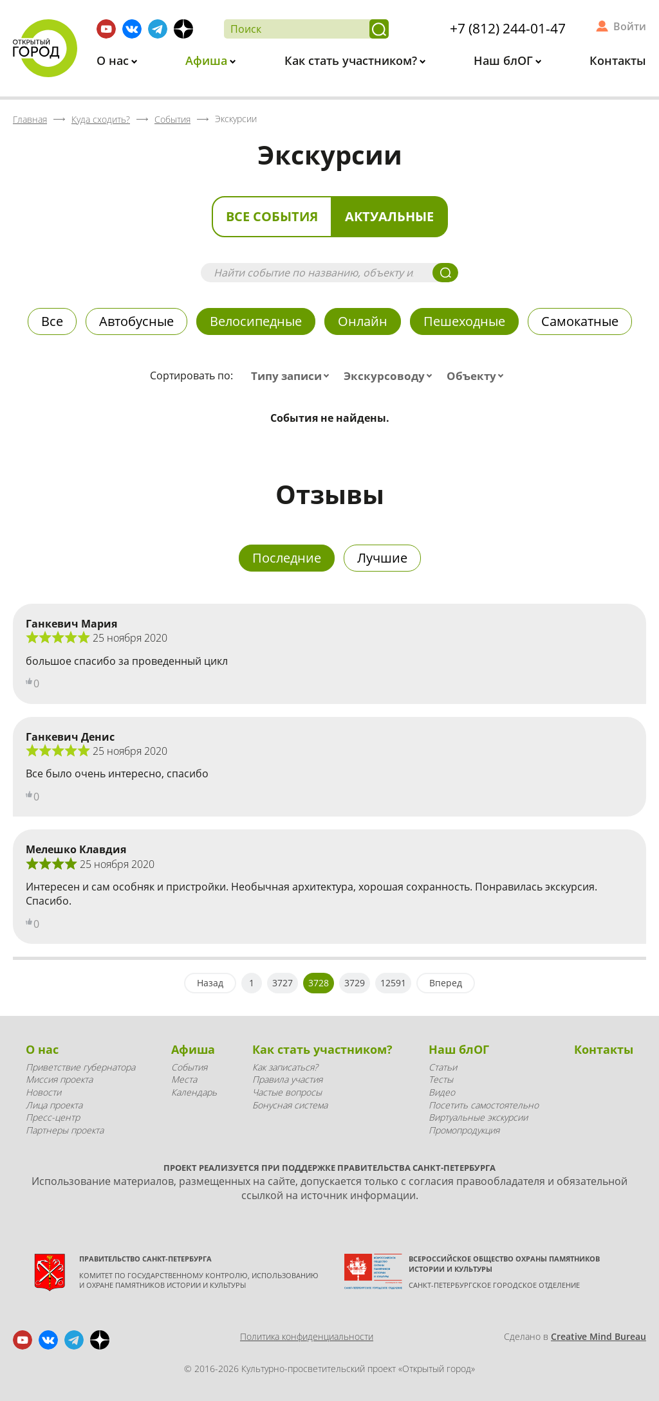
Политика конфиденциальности (306, 1336)
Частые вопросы (287, 1092)
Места (184, 1079)
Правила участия (287, 1079)
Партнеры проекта (65, 1130)
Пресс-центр (53, 1117)
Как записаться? (285, 1067)
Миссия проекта (59, 1079)
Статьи (443, 1067)
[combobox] (293, 376)
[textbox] (293, 376)
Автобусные (136, 321)
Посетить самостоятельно (484, 1105)
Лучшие (382, 557)
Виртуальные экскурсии (478, 1117)
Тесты (441, 1079)
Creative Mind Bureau (598, 1336)
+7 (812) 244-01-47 (508, 28)
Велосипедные (256, 321)
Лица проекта (54, 1105)
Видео (442, 1092)
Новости (43, 1092)
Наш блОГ (505, 60)
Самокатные (579, 321)
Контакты (617, 60)
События (189, 1067)
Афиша (207, 60)
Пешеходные (464, 321)
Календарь (194, 1092)
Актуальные (389, 216)
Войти (629, 26)
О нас (114, 60)
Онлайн (362, 321)
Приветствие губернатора (80, 1067)
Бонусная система (290, 1105)
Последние (286, 557)
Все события (272, 216)
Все (52, 321)
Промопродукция (464, 1130)
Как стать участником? (352, 60)
